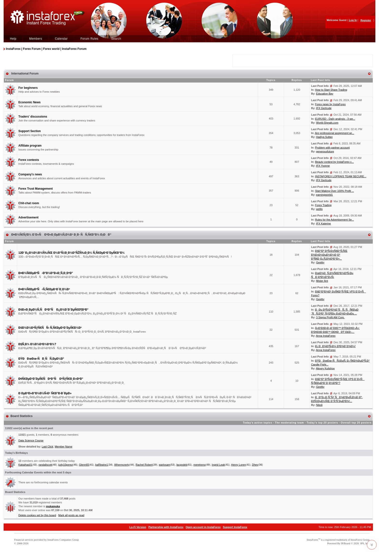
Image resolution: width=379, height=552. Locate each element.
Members (35, 38)
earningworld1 (324, 194)
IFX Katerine (323, 223)
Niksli (319, 404)
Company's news (30, 174)
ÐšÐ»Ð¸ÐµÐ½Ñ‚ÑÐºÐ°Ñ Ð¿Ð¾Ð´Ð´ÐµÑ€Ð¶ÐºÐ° (53, 309)
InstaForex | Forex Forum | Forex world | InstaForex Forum (46, 49)
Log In (353, 20)
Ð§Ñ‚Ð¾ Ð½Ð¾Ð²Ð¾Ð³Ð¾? (37, 344)
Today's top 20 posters (322, 422)
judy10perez (65, 464)
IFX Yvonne (323, 165)
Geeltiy (320, 262)
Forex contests (28, 160)
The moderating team (289, 422)
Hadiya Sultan (324, 136)
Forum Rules (89, 38)
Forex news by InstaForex (330, 104)
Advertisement (28, 217)
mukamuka (53, 506)
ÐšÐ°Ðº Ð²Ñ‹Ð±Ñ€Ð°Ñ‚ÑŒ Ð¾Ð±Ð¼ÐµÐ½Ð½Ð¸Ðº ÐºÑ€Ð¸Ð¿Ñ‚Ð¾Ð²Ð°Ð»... (329, 254)
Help (13, 38)
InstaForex (312, 539)
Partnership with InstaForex (165, 527)
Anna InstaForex (325, 335)
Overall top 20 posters (356, 422)
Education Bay (324, 93)
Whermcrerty (121, 464)
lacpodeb (181, 464)
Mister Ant (322, 280)
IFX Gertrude (324, 108)
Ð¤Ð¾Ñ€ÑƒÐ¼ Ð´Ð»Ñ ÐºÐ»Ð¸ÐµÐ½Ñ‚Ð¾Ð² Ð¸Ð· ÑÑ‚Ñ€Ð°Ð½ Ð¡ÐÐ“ (60, 234)
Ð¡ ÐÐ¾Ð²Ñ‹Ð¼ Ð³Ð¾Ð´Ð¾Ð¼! (335, 346)
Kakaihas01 (25, 464)
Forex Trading (323, 205)
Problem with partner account (332, 147)
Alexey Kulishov (325, 368)
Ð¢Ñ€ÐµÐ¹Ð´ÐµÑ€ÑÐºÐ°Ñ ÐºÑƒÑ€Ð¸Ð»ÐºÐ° (50, 378)
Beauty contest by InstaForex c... (334, 161)
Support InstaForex (235, 527)
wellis (319, 209)
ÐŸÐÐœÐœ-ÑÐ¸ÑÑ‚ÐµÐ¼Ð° (41, 358)
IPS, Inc (364, 543)
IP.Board (345, 543)
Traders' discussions (32, 116)
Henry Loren (238, 464)
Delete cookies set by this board (37, 515)
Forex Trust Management (35, 188)
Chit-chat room (28, 203)
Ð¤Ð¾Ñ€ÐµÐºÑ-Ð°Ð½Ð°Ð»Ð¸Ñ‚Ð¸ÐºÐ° (45, 273)
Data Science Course (31, 440)
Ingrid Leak (218, 464)
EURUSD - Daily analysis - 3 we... (335, 118)
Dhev (255, 464)
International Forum (24, 73)
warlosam (164, 464)
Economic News (29, 102)
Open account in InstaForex (203, 527)
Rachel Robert (144, 464)
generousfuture (325, 151)
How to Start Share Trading (331, 89)
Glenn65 (84, 464)
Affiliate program (30, 145)
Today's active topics (257, 422)
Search (116, 38)
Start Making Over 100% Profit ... (334, 190)
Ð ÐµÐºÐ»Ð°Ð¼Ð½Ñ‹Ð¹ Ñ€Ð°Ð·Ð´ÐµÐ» (45, 393)
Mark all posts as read (71, 515)
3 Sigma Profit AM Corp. (330, 317)
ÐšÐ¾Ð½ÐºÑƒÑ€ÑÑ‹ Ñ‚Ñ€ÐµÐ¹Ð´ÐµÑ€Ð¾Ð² (50, 327)
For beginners (28, 88)
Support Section (29, 131)
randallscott (45, 464)
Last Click (47, 446)
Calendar (61, 38)
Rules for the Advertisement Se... (334, 219)
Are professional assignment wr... (334, 133)
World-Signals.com (327, 122)
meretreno (199, 464)
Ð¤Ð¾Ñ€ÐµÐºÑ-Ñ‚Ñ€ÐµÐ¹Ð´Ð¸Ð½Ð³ (44, 289)
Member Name (63, 446)
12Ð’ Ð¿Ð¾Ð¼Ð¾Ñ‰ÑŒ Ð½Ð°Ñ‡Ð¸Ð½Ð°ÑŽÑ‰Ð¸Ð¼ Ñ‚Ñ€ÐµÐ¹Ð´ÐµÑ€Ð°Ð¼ (71, 252)
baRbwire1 (101, 464)
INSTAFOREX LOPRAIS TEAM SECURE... (340, 176)
